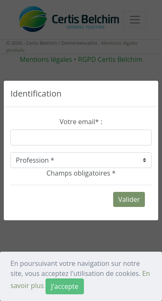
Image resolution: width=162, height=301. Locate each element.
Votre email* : (81, 121)
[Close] (65, 286)
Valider (129, 199)
